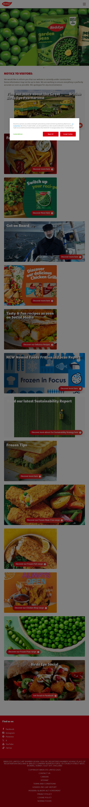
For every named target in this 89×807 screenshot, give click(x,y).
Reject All (51, 134)
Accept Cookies (68, 134)
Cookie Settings (18, 134)
